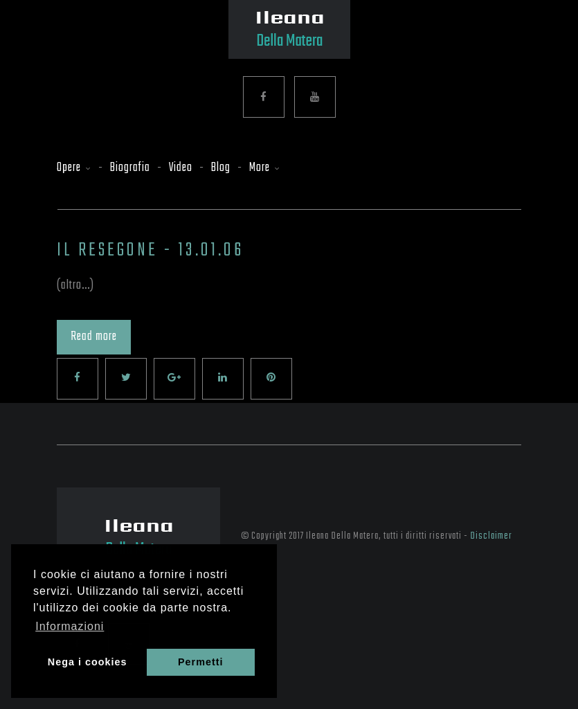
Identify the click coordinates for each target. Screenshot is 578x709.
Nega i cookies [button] (87, 661)
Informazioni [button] (69, 626)
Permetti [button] (201, 661)
